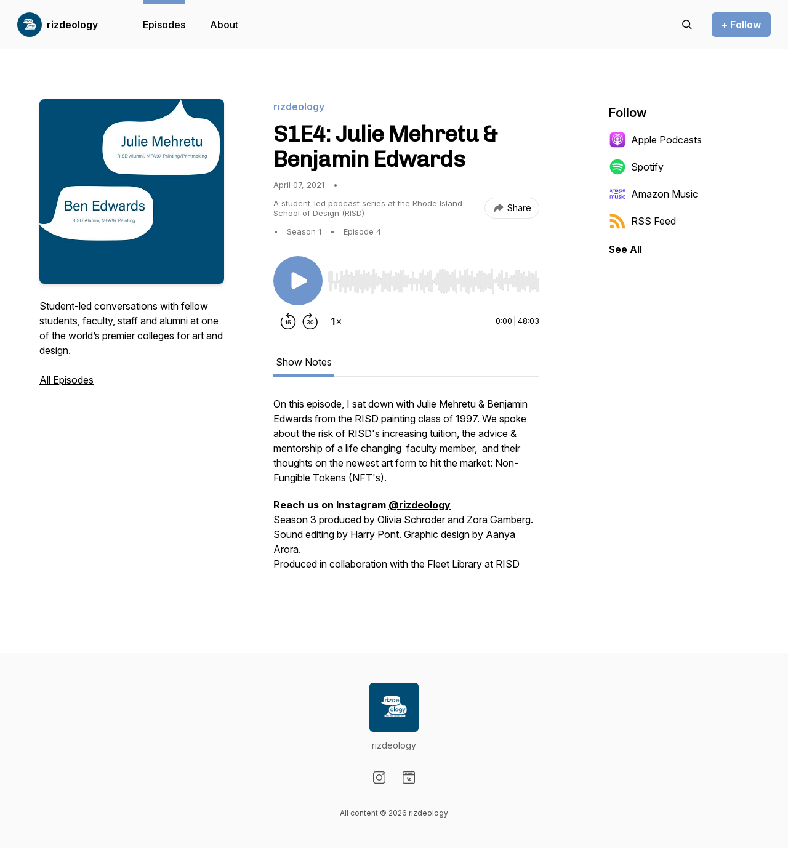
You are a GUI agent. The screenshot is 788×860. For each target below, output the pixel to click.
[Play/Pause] (298, 280)
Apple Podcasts (655, 139)
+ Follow (741, 24)
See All (625, 249)
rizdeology (72, 24)
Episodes (164, 24)
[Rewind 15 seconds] (288, 321)
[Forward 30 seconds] (310, 321)
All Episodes (66, 380)
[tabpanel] (406, 490)
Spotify (636, 166)
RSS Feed (642, 221)
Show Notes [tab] (304, 362)
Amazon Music (653, 194)
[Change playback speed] (336, 321)
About (224, 24)
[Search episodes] (687, 24)
